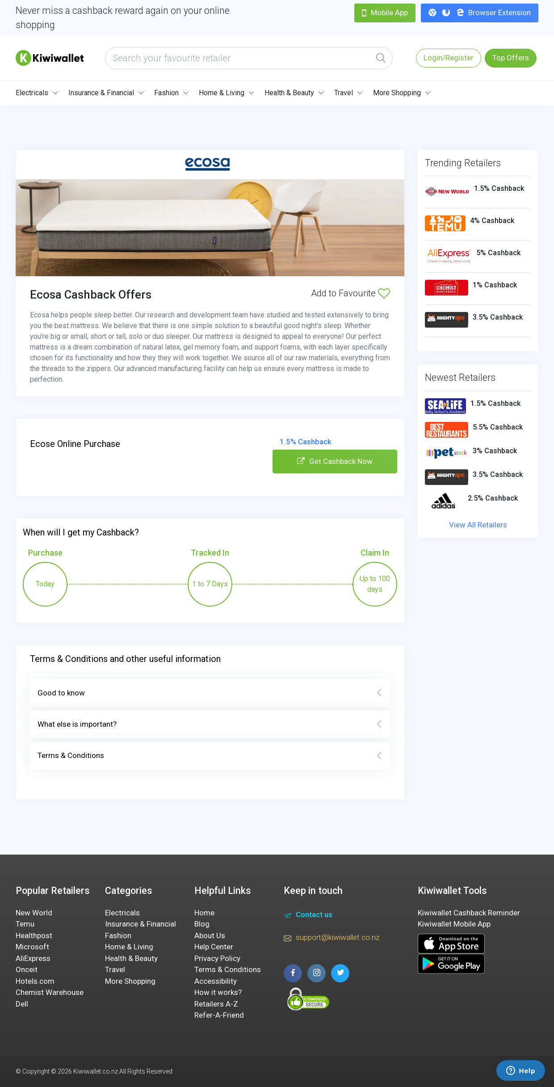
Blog (202, 923)
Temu (25, 923)
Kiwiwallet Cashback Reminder (469, 912)
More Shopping (397, 92)
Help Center (213, 946)
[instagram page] (316, 973)
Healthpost (34, 935)
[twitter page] (340, 973)
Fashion (166, 92)
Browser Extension (479, 12)
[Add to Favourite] (384, 293)
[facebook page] (293, 973)
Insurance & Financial (101, 92)
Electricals (32, 92)
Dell (22, 1003)
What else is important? (210, 724)
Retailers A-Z (216, 1003)
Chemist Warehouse (50, 992)
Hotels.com (35, 981)
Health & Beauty (289, 92)
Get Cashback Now (335, 461)
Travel (343, 92)
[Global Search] (381, 58)
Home (204, 912)
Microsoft (32, 946)
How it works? (218, 992)
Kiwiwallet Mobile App (454, 923)
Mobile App (385, 12)
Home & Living (221, 92)
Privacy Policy (217, 958)
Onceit (27, 969)
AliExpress (33, 958)
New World (34, 912)
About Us (209, 935)
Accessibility (215, 981)
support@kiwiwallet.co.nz (331, 938)
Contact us (308, 916)
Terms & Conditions (210, 756)
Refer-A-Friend (219, 1015)
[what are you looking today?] (249, 58)
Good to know (210, 693)
